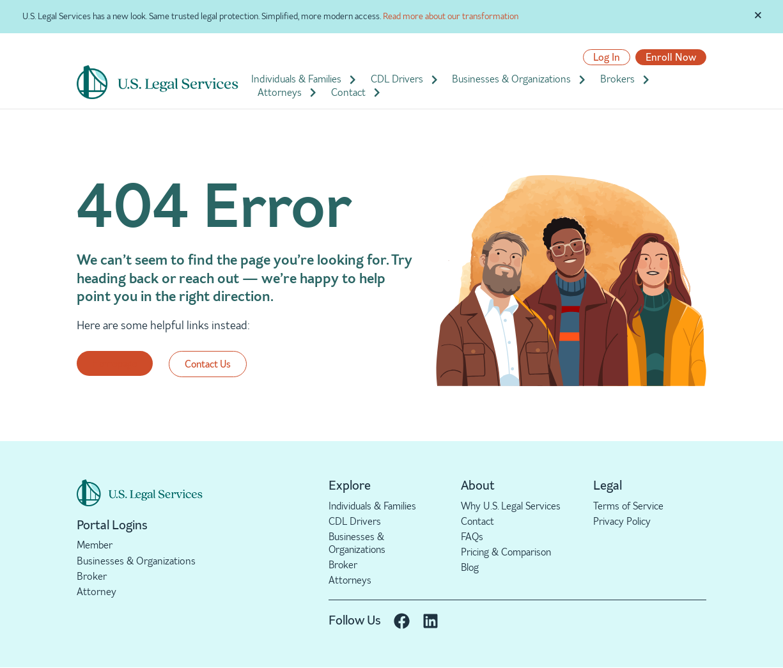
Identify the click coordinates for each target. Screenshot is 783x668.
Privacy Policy (622, 521)
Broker (92, 576)
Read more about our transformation (450, 16)
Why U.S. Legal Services (511, 506)
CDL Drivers (405, 79)
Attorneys (288, 92)
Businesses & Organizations (519, 79)
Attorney (96, 592)
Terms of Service (629, 506)
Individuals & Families (304, 79)
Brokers (625, 79)
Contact (356, 92)
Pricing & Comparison (507, 553)
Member (94, 545)
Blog (470, 568)
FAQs (473, 537)
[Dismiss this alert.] (758, 14)
